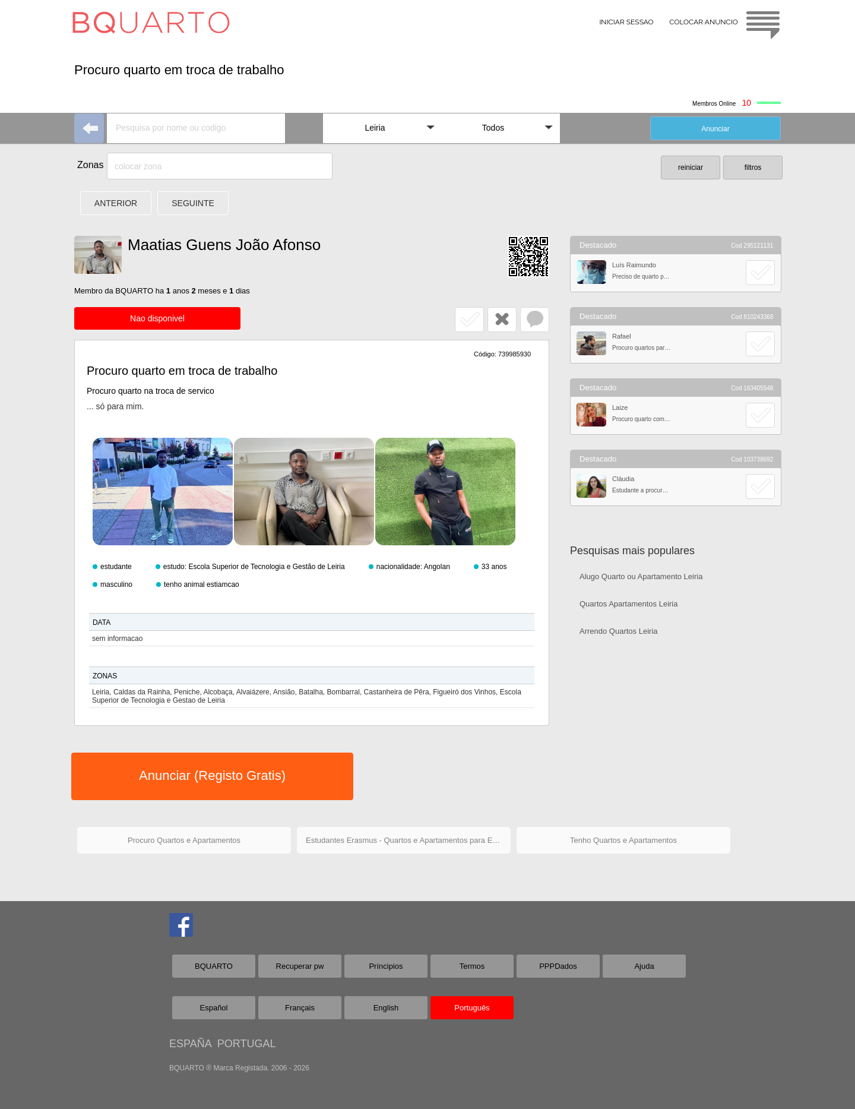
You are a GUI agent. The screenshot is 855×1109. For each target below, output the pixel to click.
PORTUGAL (246, 1044)
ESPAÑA (190, 1044)
